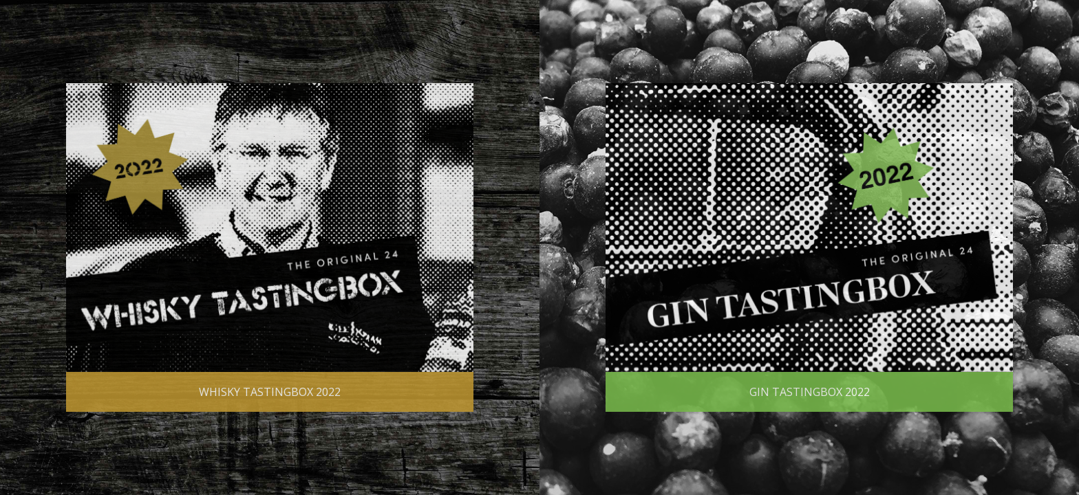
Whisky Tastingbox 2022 (270, 391)
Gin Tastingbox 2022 (809, 391)
